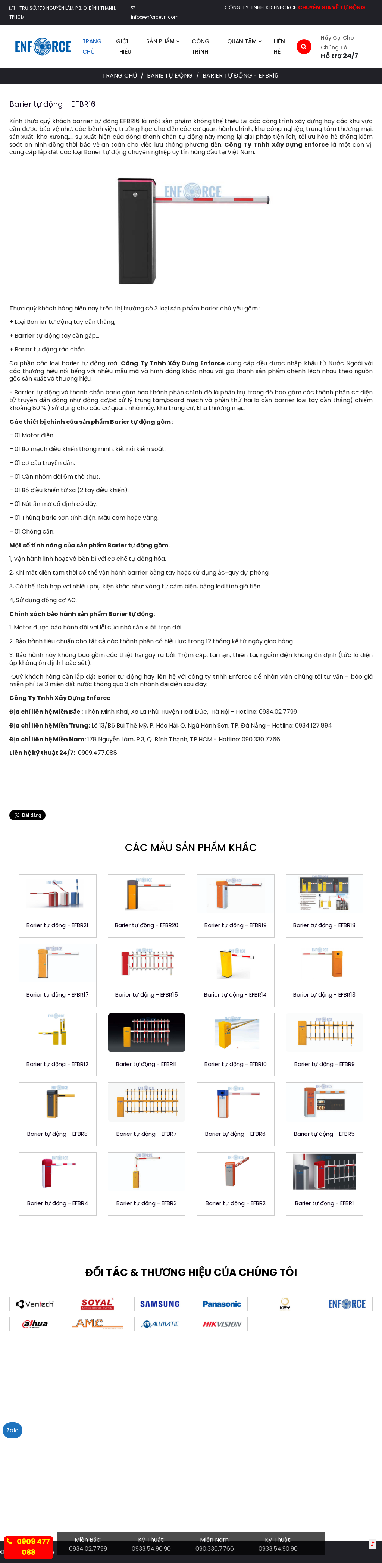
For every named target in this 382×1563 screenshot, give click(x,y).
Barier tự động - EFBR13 (324, 994)
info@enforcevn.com (155, 17)
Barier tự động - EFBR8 (57, 1134)
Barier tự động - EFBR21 (57, 925)
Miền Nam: (215, 1539)
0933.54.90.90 (151, 1548)
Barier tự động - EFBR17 (57, 994)
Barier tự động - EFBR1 (324, 1203)
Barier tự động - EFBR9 (324, 1064)
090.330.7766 (214, 1548)
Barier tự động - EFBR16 (52, 104)
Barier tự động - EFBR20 (146, 925)
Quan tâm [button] (244, 41)
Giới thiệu (123, 46)
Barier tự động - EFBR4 (57, 1203)
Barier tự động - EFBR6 (235, 1134)
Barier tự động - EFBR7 (146, 1134)
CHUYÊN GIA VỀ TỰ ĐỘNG (331, 7)
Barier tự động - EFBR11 (146, 1064)
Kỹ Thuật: (151, 1539)
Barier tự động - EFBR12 (57, 1064)
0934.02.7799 (88, 1548)
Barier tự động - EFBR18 (324, 925)
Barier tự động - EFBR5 (324, 1134)
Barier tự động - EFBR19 (235, 925)
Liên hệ (279, 46)
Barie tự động (170, 75)
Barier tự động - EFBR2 (236, 1203)
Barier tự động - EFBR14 (235, 994)
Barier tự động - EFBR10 (235, 1064)
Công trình (201, 46)
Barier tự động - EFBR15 (146, 994)
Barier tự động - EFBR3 (146, 1203)
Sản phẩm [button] (163, 41)
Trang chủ (92, 46)
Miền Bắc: (88, 1539)
